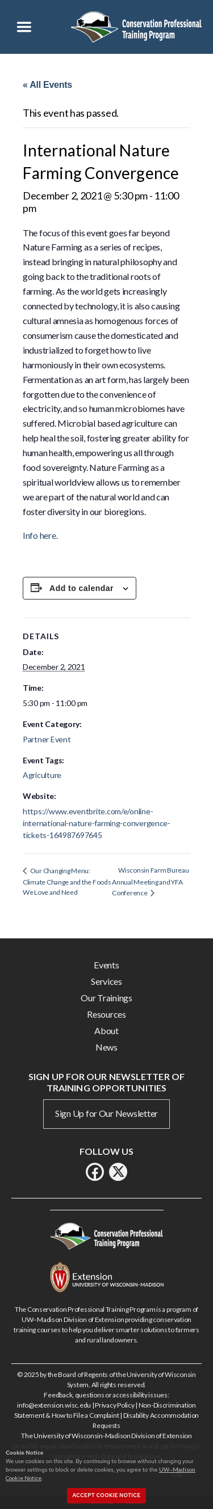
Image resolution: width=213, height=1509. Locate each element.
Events (106, 964)
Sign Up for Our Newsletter (106, 1113)
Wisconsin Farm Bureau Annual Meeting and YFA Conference (150, 881)
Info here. (40, 535)
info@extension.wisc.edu (54, 1405)
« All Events (47, 85)
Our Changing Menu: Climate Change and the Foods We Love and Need (67, 881)
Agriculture (42, 775)
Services (106, 981)
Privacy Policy (114, 1405)
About (106, 1030)
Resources (106, 1014)
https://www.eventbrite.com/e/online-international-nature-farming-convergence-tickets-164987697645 (96, 823)
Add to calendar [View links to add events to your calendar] (81, 588)
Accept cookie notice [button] (107, 1495)
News (106, 1047)
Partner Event (47, 739)
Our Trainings (106, 997)
